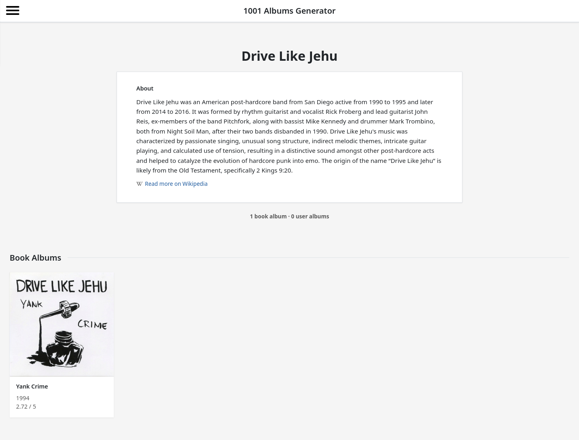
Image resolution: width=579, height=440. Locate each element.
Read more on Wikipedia (171, 183)
